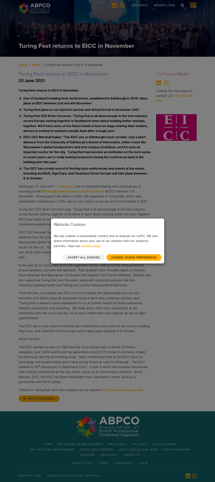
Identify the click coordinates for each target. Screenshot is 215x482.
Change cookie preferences (134, 257)
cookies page (90, 246)
